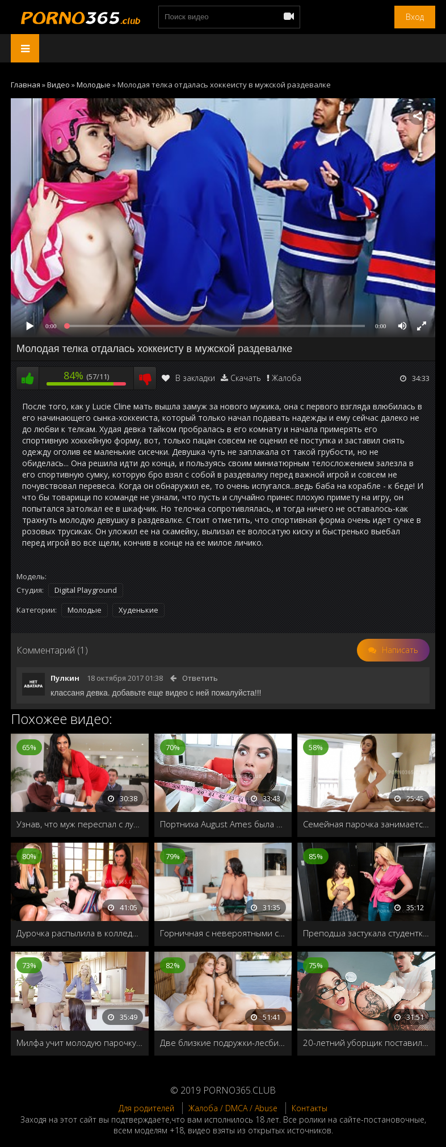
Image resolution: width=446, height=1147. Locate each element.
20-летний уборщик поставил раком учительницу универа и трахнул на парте (366, 1042)
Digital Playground (85, 590)
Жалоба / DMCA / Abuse (232, 1108)
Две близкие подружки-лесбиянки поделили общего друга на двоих (223, 1042)
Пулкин (65, 678)
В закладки (188, 377)
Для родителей (146, 1108)
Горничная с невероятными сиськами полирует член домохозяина (223, 933)
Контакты (309, 1108)
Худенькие (138, 610)
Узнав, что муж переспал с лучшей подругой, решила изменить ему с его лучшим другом (79, 824)
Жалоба (286, 377)
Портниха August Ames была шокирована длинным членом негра (223, 824)
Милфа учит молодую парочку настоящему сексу (79, 1042)
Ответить (200, 678)
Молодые (85, 610)
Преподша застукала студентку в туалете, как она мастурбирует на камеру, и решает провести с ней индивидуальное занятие (366, 933)
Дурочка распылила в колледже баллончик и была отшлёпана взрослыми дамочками (79, 933)
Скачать (245, 377)
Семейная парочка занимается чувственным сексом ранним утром (366, 824)
